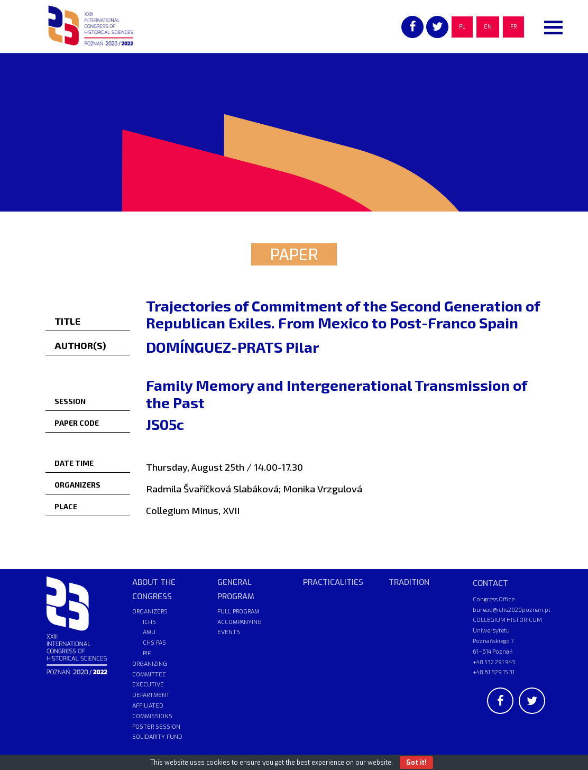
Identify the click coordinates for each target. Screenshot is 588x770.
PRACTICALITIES (333, 582)
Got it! (416, 762)
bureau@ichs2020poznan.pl (511, 609)
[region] (294, 132)
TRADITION (409, 582)
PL (462, 27)
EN (488, 27)
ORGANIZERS (150, 612)
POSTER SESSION (156, 727)
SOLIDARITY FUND (157, 737)
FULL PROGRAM (238, 612)
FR (513, 27)
